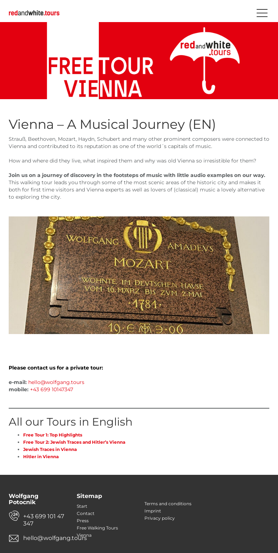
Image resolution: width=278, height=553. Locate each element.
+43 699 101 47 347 (43, 520)
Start (82, 506)
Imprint (152, 511)
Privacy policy (159, 518)
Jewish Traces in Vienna (50, 449)
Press (83, 520)
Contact (85, 513)
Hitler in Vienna (41, 456)
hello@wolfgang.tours (56, 382)
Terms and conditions (167, 503)
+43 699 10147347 (51, 389)
